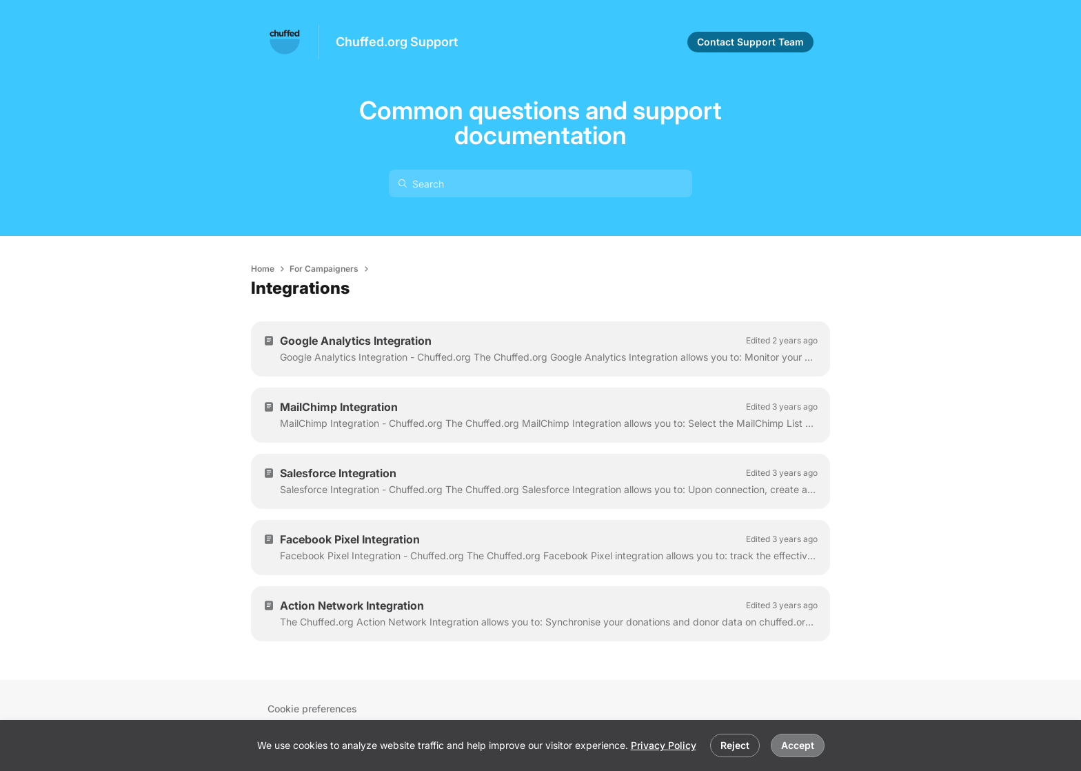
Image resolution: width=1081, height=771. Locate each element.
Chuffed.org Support (397, 41)
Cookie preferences (312, 708)
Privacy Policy (663, 745)
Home (262, 268)
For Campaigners (324, 268)
